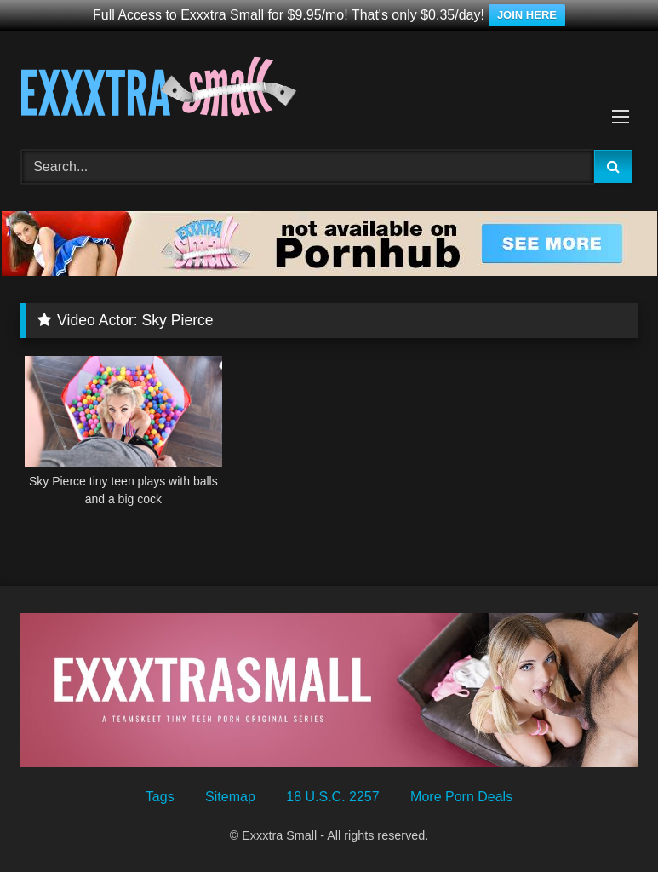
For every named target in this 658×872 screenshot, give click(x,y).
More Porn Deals (461, 796)
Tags (160, 796)
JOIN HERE (527, 15)
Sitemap (230, 796)
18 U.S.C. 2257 (332, 796)
